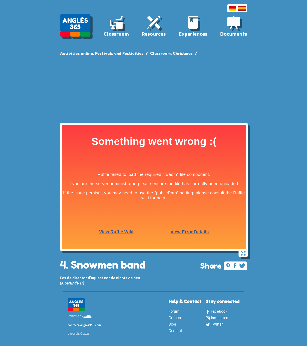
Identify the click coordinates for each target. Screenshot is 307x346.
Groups (175, 317)
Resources (154, 34)
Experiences (193, 34)
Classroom (116, 34)
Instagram (219, 317)
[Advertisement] (153, 88)
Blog (172, 324)
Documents (233, 34)
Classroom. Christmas (171, 53)
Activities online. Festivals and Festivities (101, 53)
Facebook (219, 311)
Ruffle (87, 316)
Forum (174, 311)
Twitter (217, 324)
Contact (175, 330)
